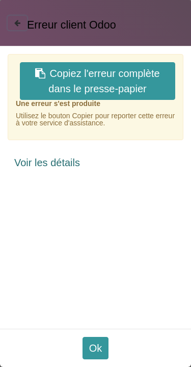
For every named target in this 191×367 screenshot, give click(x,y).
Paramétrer (46, 350)
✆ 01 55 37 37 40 (160, 215)
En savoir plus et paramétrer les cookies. (109, 320)
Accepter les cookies (129, 350)
